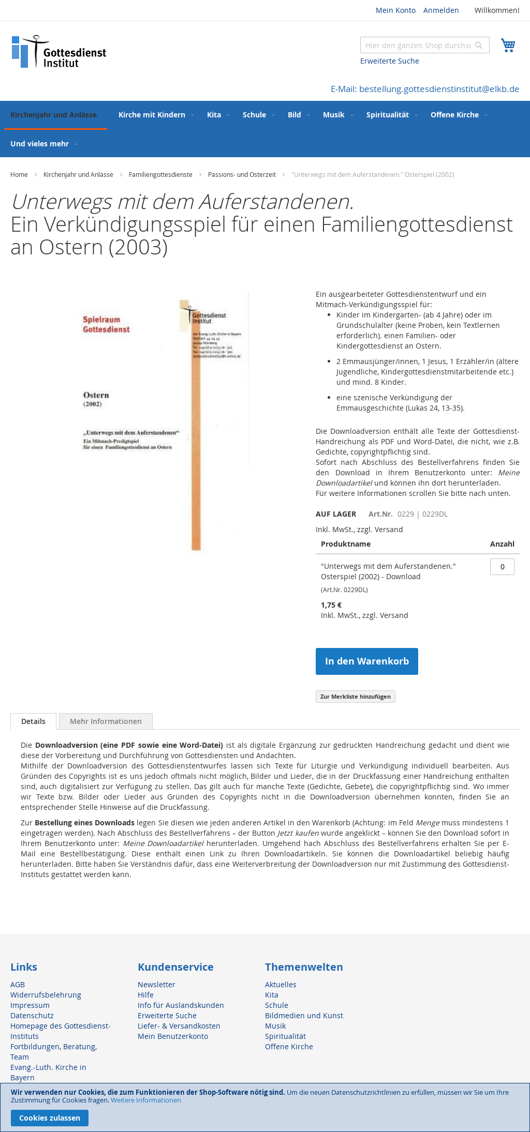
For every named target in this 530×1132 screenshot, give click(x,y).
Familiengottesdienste (161, 174)
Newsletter (156, 984)
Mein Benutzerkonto (173, 1036)
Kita (271, 995)
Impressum (30, 1005)
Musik (275, 1026)
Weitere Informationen (146, 1100)
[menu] (265, 129)
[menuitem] (55, 115)
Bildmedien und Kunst (304, 1015)
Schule (276, 1005)
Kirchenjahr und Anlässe (78, 174)
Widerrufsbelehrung (45, 995)
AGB (17, 984)
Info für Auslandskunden (181, 1005)
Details (33, 721)
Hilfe (146, 995)
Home (19, 174)
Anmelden (441, 10)
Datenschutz (32, 1015)
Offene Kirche (289, 1046)
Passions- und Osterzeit (242, 174)
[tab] (33, 721)
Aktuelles (281, 984)
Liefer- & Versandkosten (179, 1026)
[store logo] (59, 51)
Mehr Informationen (106, 721)
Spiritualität (285, 1036)
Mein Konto (396, 10)
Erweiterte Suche (389, 61)
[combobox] (425, 45)
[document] (265, 1107)
